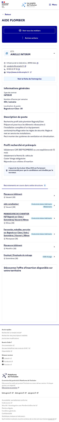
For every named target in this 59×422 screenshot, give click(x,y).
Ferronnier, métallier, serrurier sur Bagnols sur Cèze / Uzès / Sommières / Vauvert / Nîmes (17, 232)
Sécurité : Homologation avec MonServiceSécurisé (18, 406)
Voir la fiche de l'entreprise (29, 78)
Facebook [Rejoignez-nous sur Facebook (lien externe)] (6, 361)
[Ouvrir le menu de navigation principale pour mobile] (52, 4)
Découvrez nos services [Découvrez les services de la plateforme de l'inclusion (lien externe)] (9, 388)
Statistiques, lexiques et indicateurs (13, 416)
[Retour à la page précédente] (7, 14)
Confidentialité (7, 413)
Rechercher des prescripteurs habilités (14, 336)
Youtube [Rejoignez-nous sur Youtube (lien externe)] (6, 365)
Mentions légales (7, 408)
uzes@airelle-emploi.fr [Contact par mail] (15, 66)
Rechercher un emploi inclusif (11, 333)
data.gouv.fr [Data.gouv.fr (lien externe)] (19, 393)
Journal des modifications (10, 338)
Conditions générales (9, 411)
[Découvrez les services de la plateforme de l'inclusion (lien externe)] (10, 375)
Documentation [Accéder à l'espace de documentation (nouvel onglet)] (7, 345)
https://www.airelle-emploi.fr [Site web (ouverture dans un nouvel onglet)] (18, 72)
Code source (6, 403)
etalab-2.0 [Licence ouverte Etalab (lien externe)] (51, 419)
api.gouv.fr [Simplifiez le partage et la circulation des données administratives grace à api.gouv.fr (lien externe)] (32, 393)
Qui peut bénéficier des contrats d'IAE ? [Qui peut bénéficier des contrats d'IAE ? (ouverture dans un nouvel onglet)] (15, 348)
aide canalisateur (11, 204)
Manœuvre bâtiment (13, 194)
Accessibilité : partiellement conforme (14, 400)
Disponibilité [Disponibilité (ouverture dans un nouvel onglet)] (6, 351)
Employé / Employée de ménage (18, 255)
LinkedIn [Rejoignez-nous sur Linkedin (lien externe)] (6, 358)
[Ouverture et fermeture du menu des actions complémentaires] (29, 38)
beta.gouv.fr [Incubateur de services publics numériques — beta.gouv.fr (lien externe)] (6, 393)
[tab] (25, 185)
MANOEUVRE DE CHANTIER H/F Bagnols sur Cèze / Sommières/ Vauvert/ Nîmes (16, 216)
